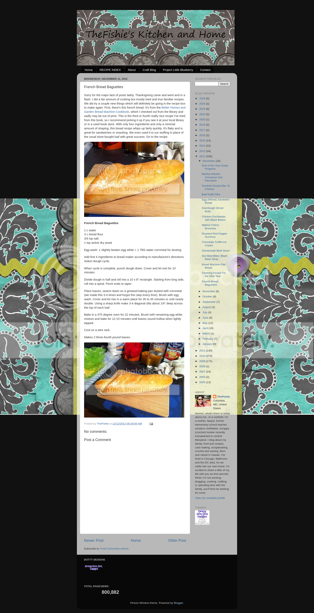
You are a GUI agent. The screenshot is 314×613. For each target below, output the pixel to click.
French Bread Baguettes (210, 283)
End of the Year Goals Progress (215, 167)
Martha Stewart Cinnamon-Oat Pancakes (212, 177)
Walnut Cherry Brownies (210, 226)
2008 (202, 366)
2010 (202, 355)
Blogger (178, 602)
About (132, 69)
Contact (205, 69)
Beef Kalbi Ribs (211, 194)
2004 (202, 382)
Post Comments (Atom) (115, 548)
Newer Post (94, 540)
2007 (202, 371)
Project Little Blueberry (178, 69)
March (206, 333)
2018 (202, 124)
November (209, 291)
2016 (202, 135)
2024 (202, 103)
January (207, 343)
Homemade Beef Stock (216, 250)
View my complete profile (210, 497)
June (205, 317)
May (205, 322)
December (209, 160)
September (209, 301)
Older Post (177, 540)
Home (89, 69)
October (207, 296)
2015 (202, 140)
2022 (202, 114)
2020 (202, 119)
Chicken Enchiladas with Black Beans (214, 218)
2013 (202, 151)
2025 (202, 98)
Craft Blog (149, 69)
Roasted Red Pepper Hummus (214, 235)
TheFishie (223, 396)
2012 (202, 156)
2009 (202, 361)
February (208, 338)
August (207, 307)
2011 (202, 350)
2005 (202, 376)
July (205, 312)
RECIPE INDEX (110, 69)
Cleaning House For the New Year (214, 274)
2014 (202, 145)
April (205, 328)
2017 (202, 130)
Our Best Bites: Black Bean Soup (214, 257)
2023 (202, 108)
